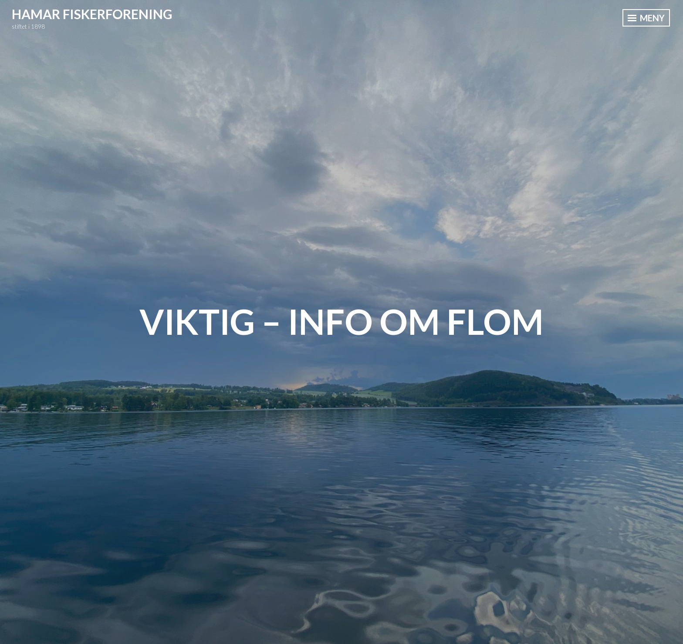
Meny (646, 18)
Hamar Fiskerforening (92, 14)
